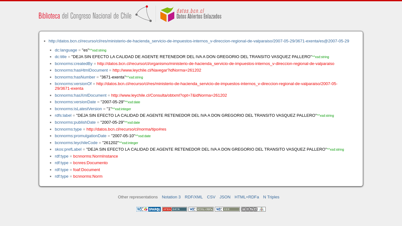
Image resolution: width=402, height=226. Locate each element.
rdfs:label (63, 115)
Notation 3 (171, 197)
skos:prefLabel (68, 149)
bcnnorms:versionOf (73, 83)
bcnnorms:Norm (87, 176)
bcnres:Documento (90, 162)
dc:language (66, 50)
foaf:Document (86, 169)
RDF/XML (194, 197)
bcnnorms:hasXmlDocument (80, 95)
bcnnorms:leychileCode (76, 142)
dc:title (61, 56)
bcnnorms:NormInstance (95, 156)
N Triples (271, 197)
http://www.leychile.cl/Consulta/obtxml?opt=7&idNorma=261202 (169, 95)
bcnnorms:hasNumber (75, 77)
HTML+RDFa (247, 197)
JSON (225, 197)
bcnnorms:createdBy (73, 63)
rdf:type (61, 156)
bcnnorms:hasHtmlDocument (81, 70)
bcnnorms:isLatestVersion (78, 108)
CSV (211, 197)
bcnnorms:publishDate (75, 122)
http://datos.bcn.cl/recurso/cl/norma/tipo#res (126, 129)
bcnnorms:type (68, 129)
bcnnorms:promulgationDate (80, 135)
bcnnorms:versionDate (75, 102)
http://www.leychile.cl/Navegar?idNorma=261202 (156, 70)
